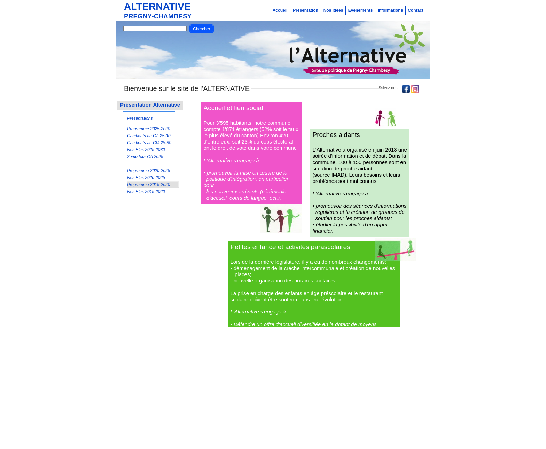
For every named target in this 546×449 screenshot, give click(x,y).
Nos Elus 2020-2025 (146, 177)
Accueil (280, 10)
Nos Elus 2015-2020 (146, 191)
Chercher (201, 28)
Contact (415, 10)
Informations (390, 10)
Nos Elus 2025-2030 (146, 149)
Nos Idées (333, 10)
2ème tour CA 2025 (145, 156)
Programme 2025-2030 (148, 128)
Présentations (140, 118)
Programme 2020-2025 (148, 170)
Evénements (360, 10)
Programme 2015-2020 (148, 184)
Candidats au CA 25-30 (148, 135)
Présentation (305, 10)
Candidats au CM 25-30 (149, 142)
